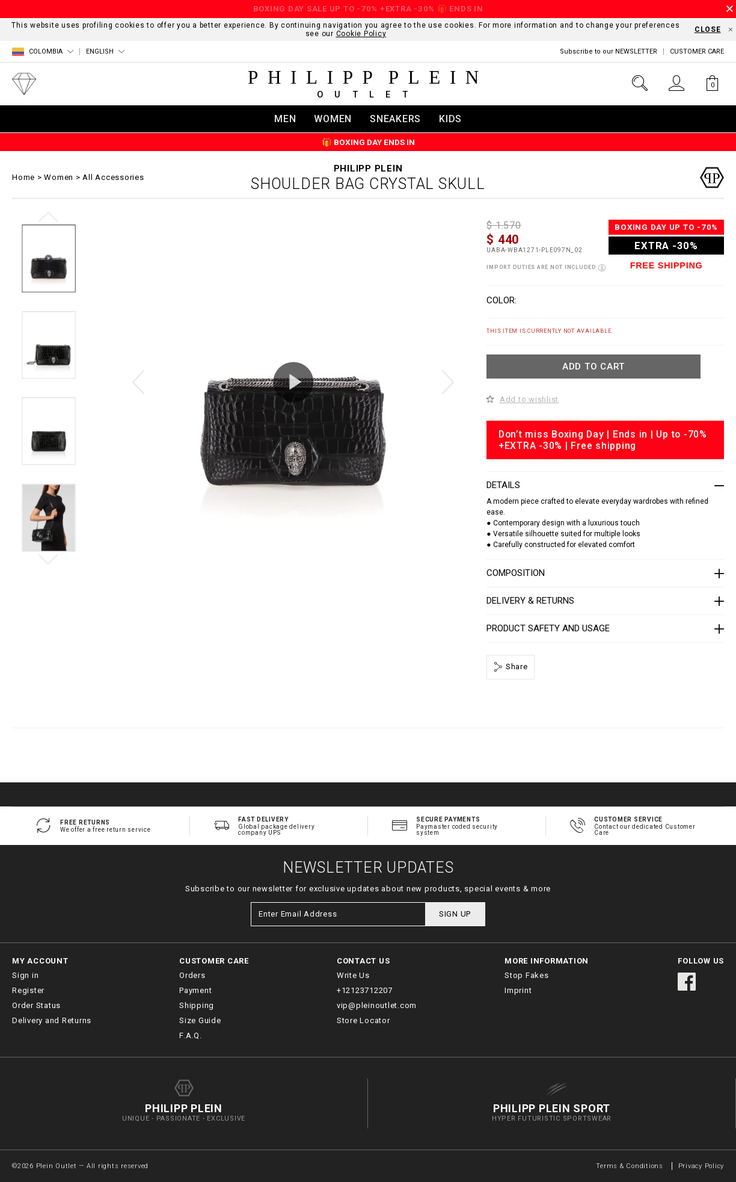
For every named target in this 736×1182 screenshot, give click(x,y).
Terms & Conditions (630, 1166)
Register (28, 990)
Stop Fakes (526, 975)
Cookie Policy (361, 33)
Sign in (25, 975)
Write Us (353, 975)
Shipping (196, 1005)
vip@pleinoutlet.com (377, 1005)
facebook (687, 982)
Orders (192, 975)
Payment (195, 990)
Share (515, 666)
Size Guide (200, 1020)
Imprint (518, 990)
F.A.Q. (190, 1035)
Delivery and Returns (51, 1020)
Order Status (36, 1005)
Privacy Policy (701, 1166)
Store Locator (363, 1020)
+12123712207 (365, 990)
